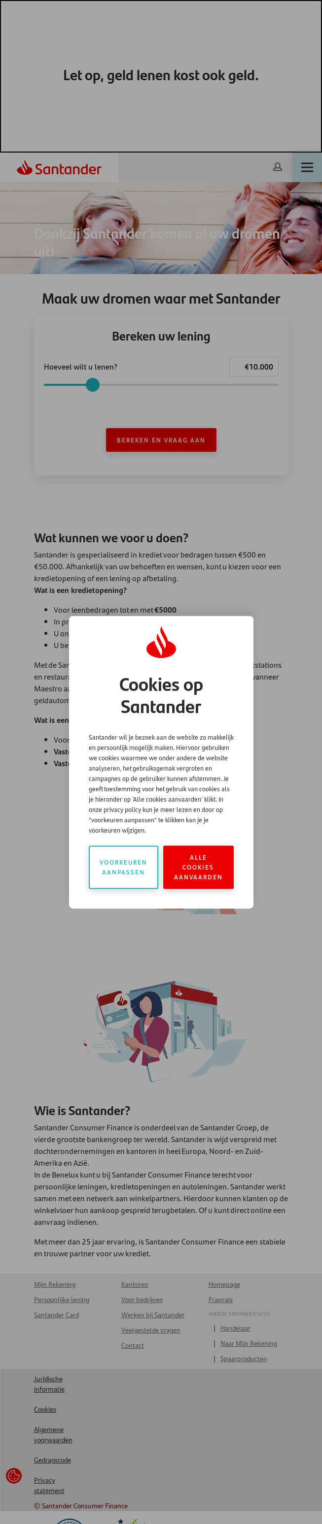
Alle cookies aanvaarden (198, 866)
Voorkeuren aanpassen (123, 866)
